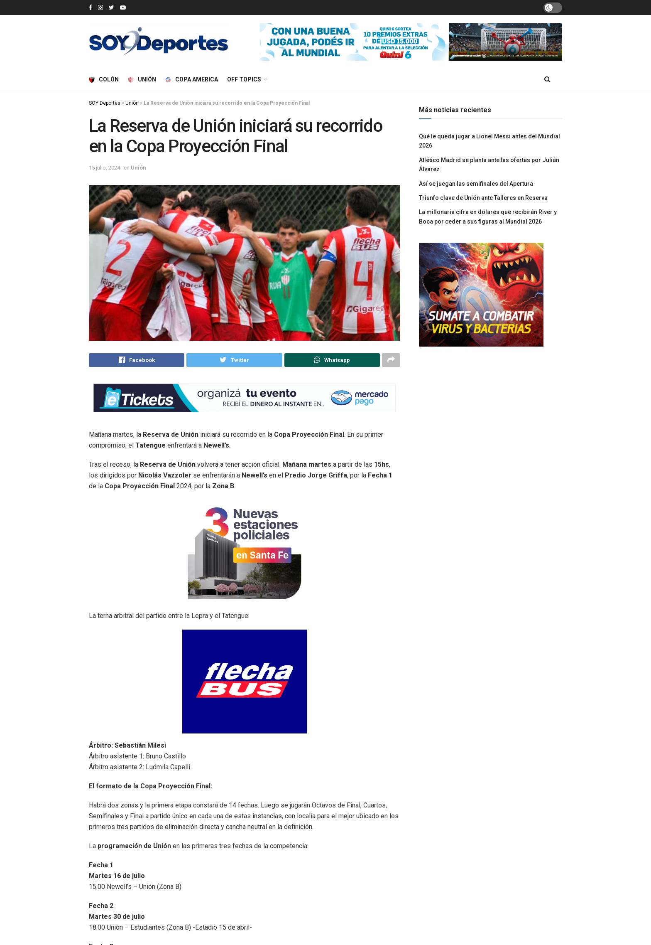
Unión (142, 79)
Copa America (191, 79)
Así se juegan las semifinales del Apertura (476, 183)
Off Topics (244, 79)
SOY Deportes (104, 103)
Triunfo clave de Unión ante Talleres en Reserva (483, 197)
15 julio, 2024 (104, 168)
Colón (104, 79)
